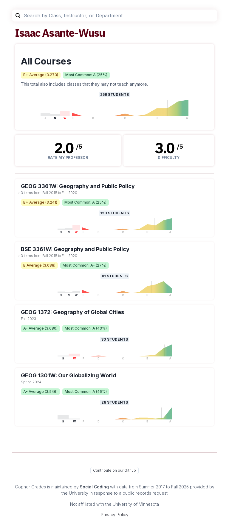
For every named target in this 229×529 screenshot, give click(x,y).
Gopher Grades (30, 486)
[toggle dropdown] (18, 192)
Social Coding (94, 486)
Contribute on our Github (114, 470)
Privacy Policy (115, 514)
